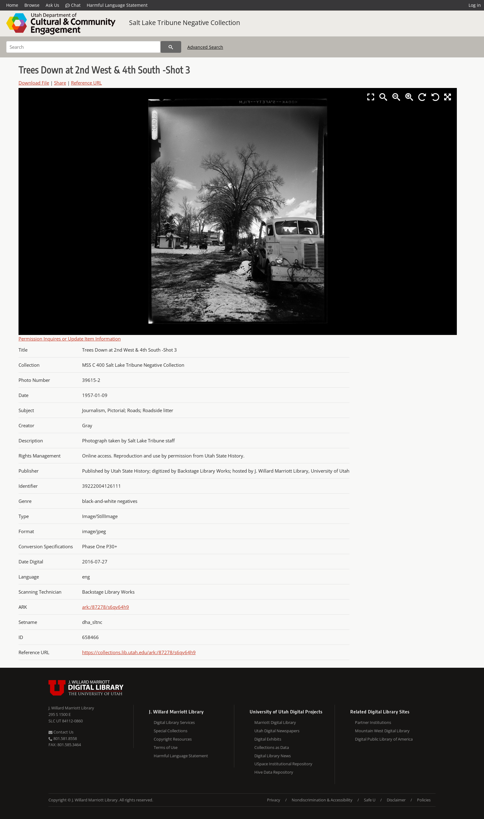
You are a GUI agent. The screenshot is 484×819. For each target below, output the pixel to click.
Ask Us (52, 5)
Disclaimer (396, 800)
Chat (73, 5)
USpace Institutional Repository (283, 764)
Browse (32, 5)
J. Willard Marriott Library (71, 708)
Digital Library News (272, 755)
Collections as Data (271, 747)
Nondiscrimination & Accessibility (322, 800)
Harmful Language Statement (117, 5)
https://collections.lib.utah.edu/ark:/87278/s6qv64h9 (139, 652)
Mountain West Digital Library (382, 730)
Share (60, 83)
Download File (34, 83)
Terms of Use (165, 747)
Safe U (369, 800)
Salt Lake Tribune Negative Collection (184, 22)
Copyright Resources (173, 739)
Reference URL (86, 83)
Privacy (273, 800)
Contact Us (60, 732)
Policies (424, 800)
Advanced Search (205, 47)
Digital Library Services (174, 722)
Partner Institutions (373, 722)
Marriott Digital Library (275, 722)
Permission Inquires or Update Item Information (70, 339)
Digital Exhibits (267, 739)
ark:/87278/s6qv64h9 (105, 607)
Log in (475, 5)
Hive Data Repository (273, 772)
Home (12, 5)
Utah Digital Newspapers (276, 730)
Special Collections (170, 730)
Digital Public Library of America (384, 739)
